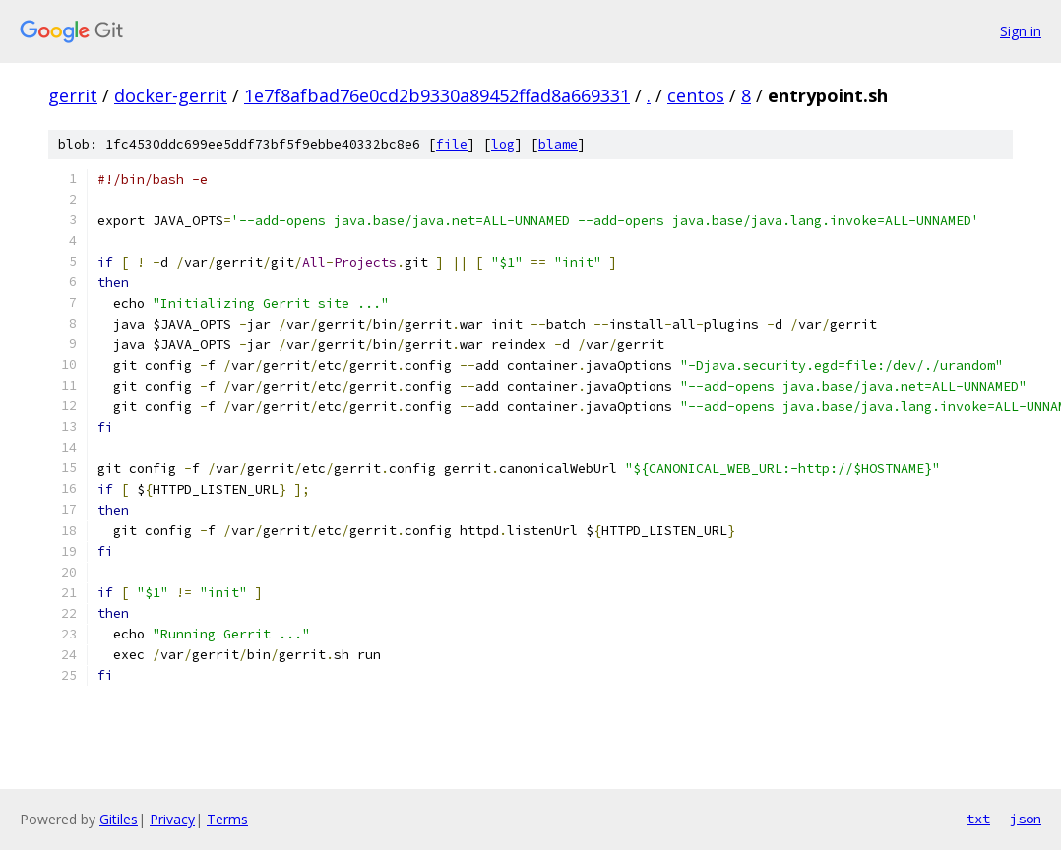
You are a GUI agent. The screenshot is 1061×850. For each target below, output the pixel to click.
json (1025, 818)
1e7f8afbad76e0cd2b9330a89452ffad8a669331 (437, 95)
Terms (227, 819)
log (503, 144)
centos (695, 95)
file (452, 144)
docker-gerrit (170, 95)
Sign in (1020, 31)
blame (558, 144)
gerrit (72, 95)
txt (978, 818)
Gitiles (118, 819)
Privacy (172, 819)
